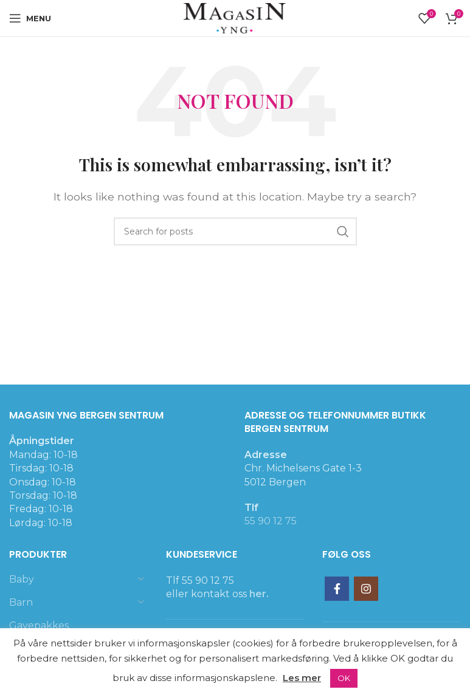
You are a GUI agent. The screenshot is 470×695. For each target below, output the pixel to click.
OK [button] (343, 678)
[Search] (235, 231)
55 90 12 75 (270, 521)
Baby (21, 579)
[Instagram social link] (366, 589)
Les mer (302, 677)
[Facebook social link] (337, 589)
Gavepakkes (39, 625)
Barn (21, 602)
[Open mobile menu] (30, 18)
